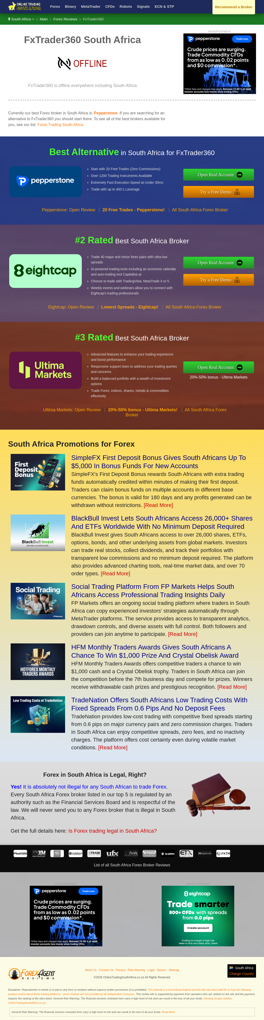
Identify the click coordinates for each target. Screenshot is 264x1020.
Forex (55, 6)
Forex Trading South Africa (60, 125)
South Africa (21, 19)
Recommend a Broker (233, 7)
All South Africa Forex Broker (200, 211)
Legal (150, 970)
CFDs (110, 6)
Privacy (120, 970)
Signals (143, 6)
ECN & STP (164, 6)
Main (44, 19)
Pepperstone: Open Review (68, 211)
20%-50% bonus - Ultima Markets (221, 377)
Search (161, 970)
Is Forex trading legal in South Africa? (110, 830)
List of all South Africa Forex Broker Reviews (132, 865)
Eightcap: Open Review (71, 309)
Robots (126, 6)
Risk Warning (136, 970)
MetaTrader (90, 6)
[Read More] (158, 505)
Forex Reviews (65, 19)
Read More (168, 1012)
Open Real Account (217, 174)
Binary (70, 6)
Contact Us (106, 970)
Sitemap (174, 970)
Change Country (241, 974)
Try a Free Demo (218, 191)
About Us (91, 970)
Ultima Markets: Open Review (72, 411)
